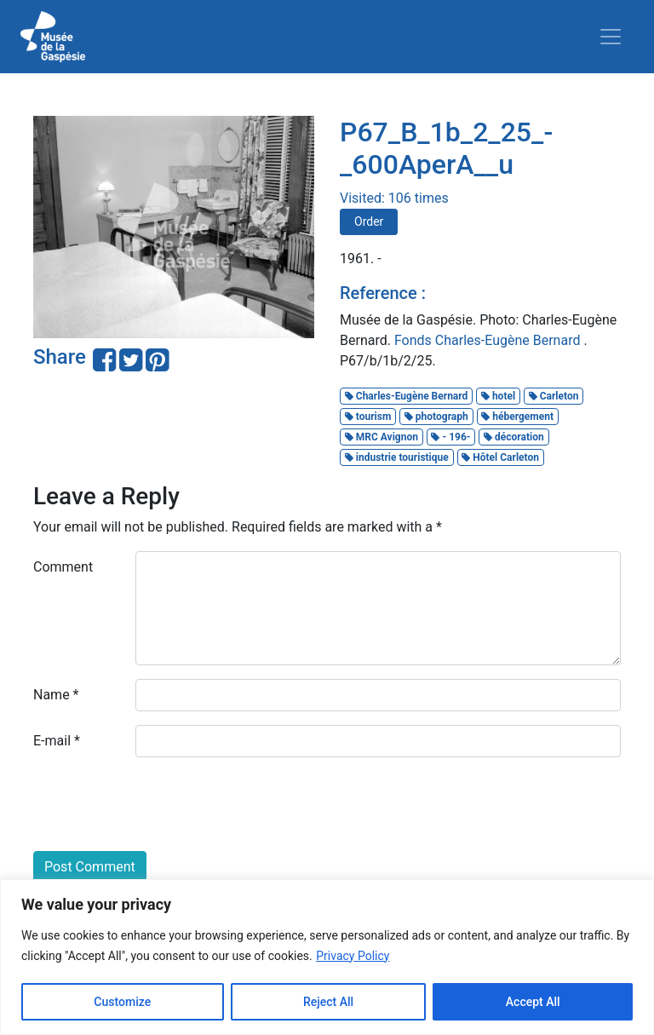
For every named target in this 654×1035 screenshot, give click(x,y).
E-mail (56, 741)
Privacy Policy (352, 956)
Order (368, 221)
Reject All (328, 1002)
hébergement (517, 417)
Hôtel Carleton (500, 457)
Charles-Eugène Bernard (406, 396)
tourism (368, 417)
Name (56, 695)
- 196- (450, 437)
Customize (122, 1002)
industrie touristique (397, 457)
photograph (436, 417)
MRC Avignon (381, 437)
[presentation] (162, 804)
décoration (514, 437)
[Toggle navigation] (611, 36)
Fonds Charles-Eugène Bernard (489, 340)
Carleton (554, 396)
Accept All (533, 1002)
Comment (63, 567)
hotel (498, 396)
